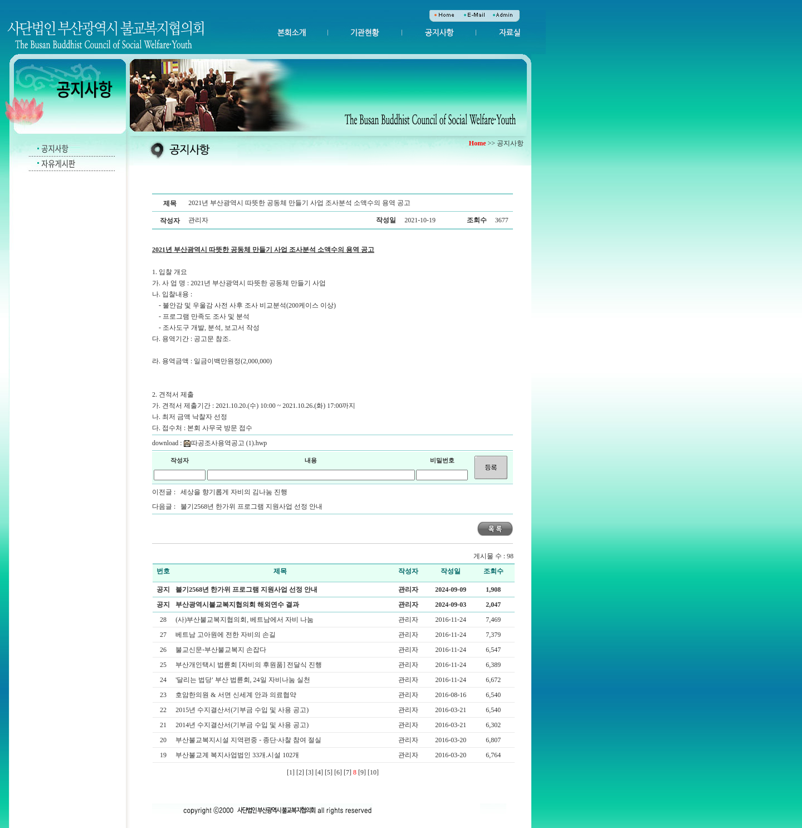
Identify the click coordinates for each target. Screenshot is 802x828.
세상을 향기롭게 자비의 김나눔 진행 (233, 492)
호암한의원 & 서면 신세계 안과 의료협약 (236, 695)
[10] (373, 772)
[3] (310, 772)
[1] (291, 772)
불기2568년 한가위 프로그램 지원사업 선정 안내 (251, 506)
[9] (362, 772)
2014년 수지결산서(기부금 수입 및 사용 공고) (242, 725)
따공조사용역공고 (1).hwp (225, 443)
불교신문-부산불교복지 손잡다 (221, 650)
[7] (347, 772)
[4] (319, 772)
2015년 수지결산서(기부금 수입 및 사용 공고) (242, 710)
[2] (300, 772)
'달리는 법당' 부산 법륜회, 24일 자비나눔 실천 (243, 680)
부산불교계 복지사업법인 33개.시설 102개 (238, 755)
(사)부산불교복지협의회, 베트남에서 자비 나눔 (245, 620)
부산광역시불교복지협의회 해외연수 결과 (237, 604)
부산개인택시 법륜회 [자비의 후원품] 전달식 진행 (249, 665)
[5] (328, 772)
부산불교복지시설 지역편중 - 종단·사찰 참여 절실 (249, 740)
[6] (338, 772)
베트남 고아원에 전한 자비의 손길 (226, 635)
